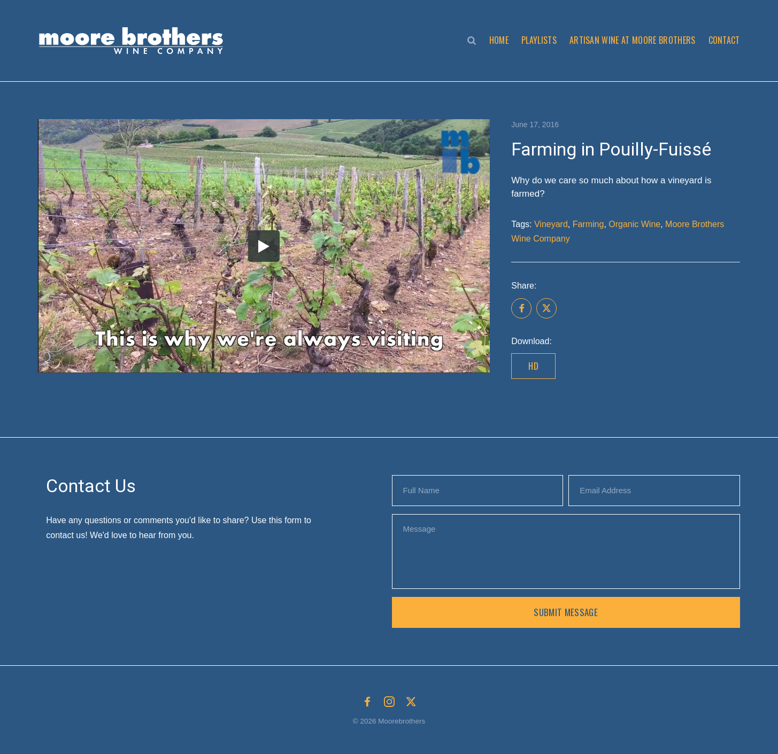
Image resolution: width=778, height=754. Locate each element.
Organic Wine (634, 224)
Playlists (539, 40)
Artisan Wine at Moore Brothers (632, 40)
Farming (588, 224)
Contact (724, 40)
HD (533, 365)
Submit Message (566, 612)
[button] (133, 40)
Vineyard (551, 224)
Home (499, 40)
